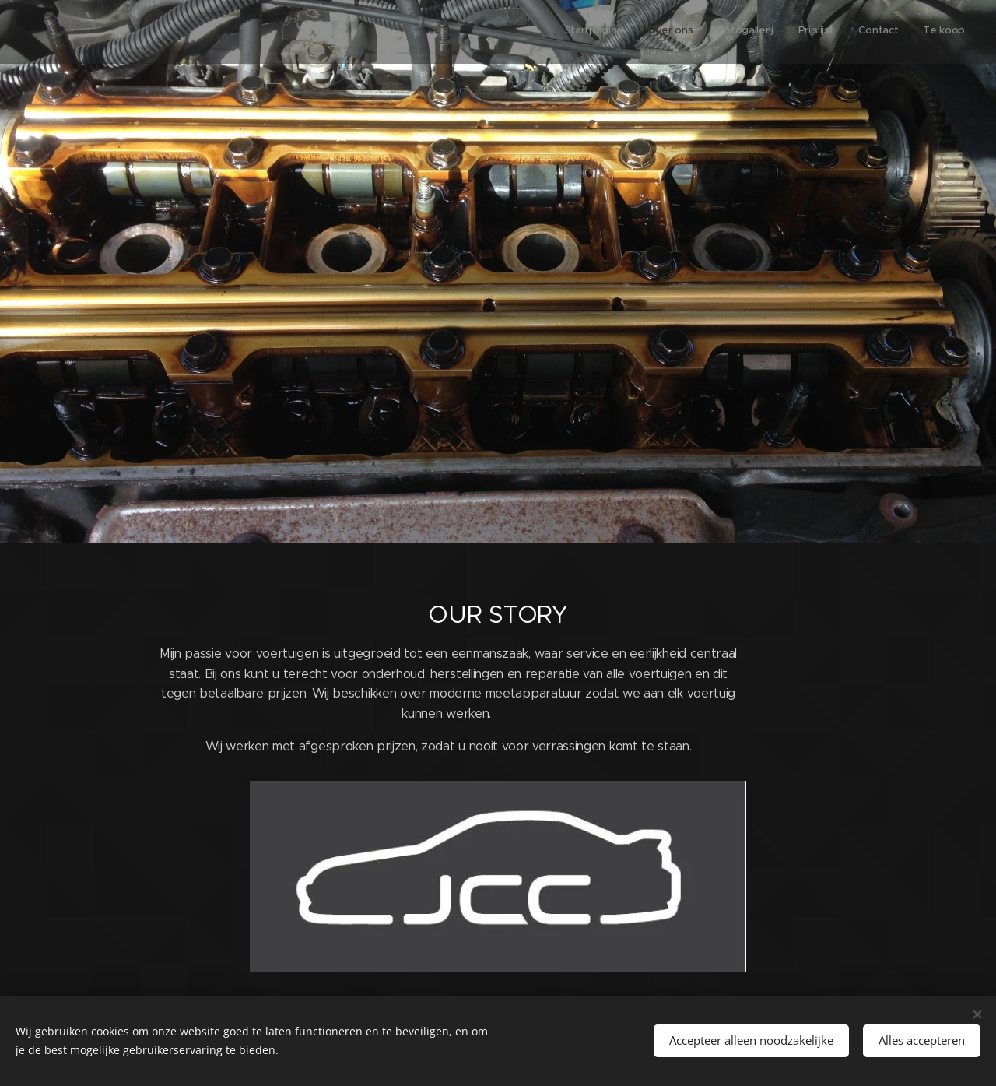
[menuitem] (844, 31)
